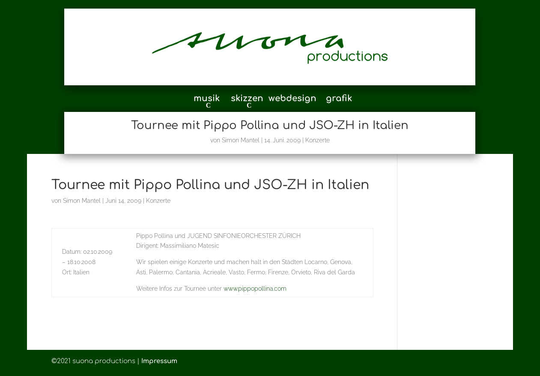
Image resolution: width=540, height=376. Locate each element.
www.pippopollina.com (255, 288)
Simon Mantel (241, 140)
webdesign (292, 99)
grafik (339, 99)
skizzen (247, 99)
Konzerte (317, 140)
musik (207, 99)
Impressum (159, 361)
